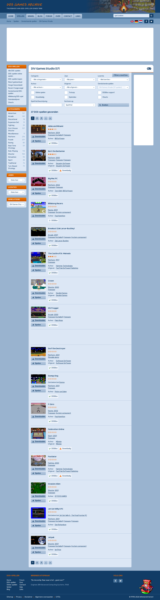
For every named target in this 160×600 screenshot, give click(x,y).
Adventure (16, 113)
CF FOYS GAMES (61, 496)
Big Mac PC (53, 178)
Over (58, 16)
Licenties (12, 187)
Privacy (19, 597)
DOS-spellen (13, 575)
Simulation (16, 157)
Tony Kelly (58, 191)
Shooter (51, 287)
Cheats (11, 102)
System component (63, 212)
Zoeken (105, 105)
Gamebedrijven (14, 99)
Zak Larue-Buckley (62, 241)
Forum (49, 16)
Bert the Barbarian (56, 151)
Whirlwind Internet (146, 597)
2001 (56, 210)
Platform (51, 133)
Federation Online (56, 429)
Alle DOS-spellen (14, 71)
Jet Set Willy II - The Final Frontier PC (73, 515)
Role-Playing (16, 151)
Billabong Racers (55, 203)
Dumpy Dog (53, 375)
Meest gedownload (15, 82)
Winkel (31, 16)
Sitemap (10, 597)
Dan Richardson (60, 525)
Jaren (11, 175)
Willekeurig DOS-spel (15, 96)
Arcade (50, 235)
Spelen (38, 141)
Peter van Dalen (61, 392)
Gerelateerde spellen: (106, 84)
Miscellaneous (16, 134)
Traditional (16, 163)
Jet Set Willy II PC (55, 509)
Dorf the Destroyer (56, 348)
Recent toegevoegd (15, 88)
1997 (57, 260)
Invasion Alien (54, 484)
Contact (68, 16)
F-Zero (51, 404)
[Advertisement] (80, 33)
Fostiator (52, 456)
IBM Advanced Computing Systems (51, 585)
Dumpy (62, 382)
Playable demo (53, 357)
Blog (40, 16)
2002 (58, 185)
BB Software (59, 139)
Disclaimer (28, 597)
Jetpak (51, 537)
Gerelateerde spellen (29, 21)
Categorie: (35, 76)
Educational (16, 119)
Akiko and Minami (55, 126)
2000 (58, 158)
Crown (51, 280)
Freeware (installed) (55, 135)
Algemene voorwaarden (44, 597)
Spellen (20, 16)
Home (10, 16)
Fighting (51, 463)
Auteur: (34, 84)
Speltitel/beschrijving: (39, 101)
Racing (50, 210)
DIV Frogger (53, 308)
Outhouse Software (63, 361)
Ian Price (58, 550)
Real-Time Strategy (16, 147)
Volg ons (118, 575)
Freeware (67, 135)
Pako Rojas (59, 320)
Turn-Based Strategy (16, 167)
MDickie (59, 442)
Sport (50, 436)
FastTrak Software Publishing (67, 268)
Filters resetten (121, 75)
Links (78, 16)
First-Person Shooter (16, 129)
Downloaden (40, 137)
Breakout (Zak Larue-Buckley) (61, 228)
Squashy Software (63, 164)
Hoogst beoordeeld (15, 85)
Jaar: (66, 76)
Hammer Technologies (64, 266)
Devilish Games (61, 293)
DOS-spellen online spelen (15, 75)
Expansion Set (16, 122)
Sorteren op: (69, 101)
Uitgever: (67, 84)
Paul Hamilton (60, 216)
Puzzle (16, 140)
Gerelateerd (14, 199)
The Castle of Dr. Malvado (59, 253)
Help (21, 587)
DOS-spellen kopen (15, 79)
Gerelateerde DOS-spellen (15, 92)
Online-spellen (12, 585)
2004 (58, 133)
